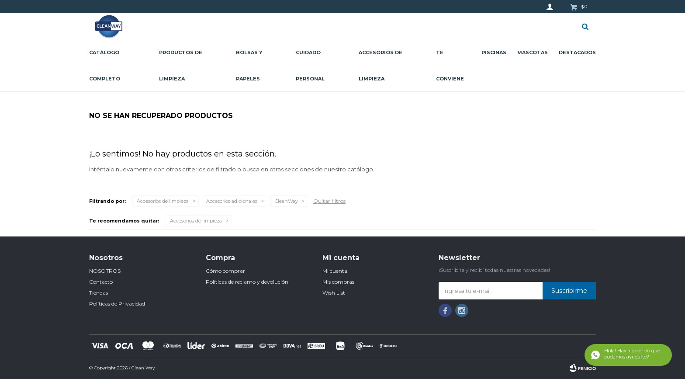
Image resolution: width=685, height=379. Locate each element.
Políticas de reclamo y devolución (247, 281)
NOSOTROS (105, 271)
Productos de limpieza (180, 65)
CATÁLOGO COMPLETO (104, 65)
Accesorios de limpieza (380, 65)
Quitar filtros (329, 201)
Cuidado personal (310, 65)
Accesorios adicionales (231, 201)
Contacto (101, 281)
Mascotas (532, 52)
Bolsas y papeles (249, 65)
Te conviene (450, 65)
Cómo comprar (225, 271)
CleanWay (286, 201)
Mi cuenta (334, 271)
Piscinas (493, 52)
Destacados (577, 52)
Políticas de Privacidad (117, 303)
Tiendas (98, 292)
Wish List (333, 292)
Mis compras (338, 281)
